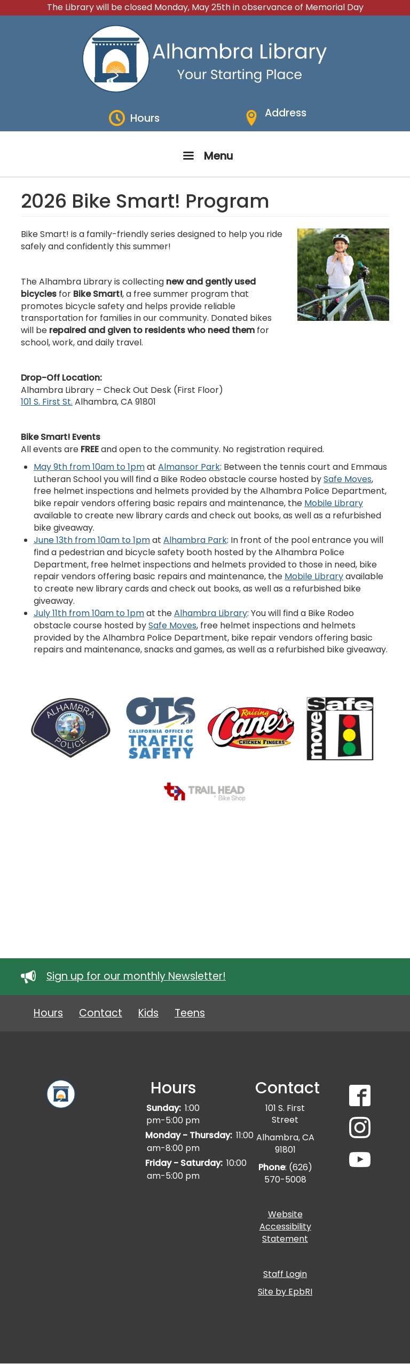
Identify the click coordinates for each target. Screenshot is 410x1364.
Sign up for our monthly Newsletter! (136, 976)
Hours (48, 1013)
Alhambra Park (195, 540)
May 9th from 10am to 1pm (89, 467)
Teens (190, 1013)
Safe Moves (348, 479)
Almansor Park (189, 467)
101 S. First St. (47, 402)
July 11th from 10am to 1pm (89, 613)
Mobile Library (333, 503)
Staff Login (285, 1274)
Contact (100, 1013)
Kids (148, 1013)
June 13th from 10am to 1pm (92, 540)
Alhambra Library (210, 613)
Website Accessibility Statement (285, 1226)
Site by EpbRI (285, 1292)
